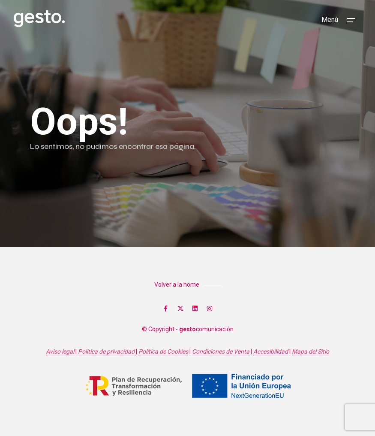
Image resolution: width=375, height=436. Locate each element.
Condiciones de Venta (220, 351)
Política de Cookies (163, 351)
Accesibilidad (270, 351)
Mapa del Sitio (310, 351)
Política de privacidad (107, 351)
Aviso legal (60, 351)
